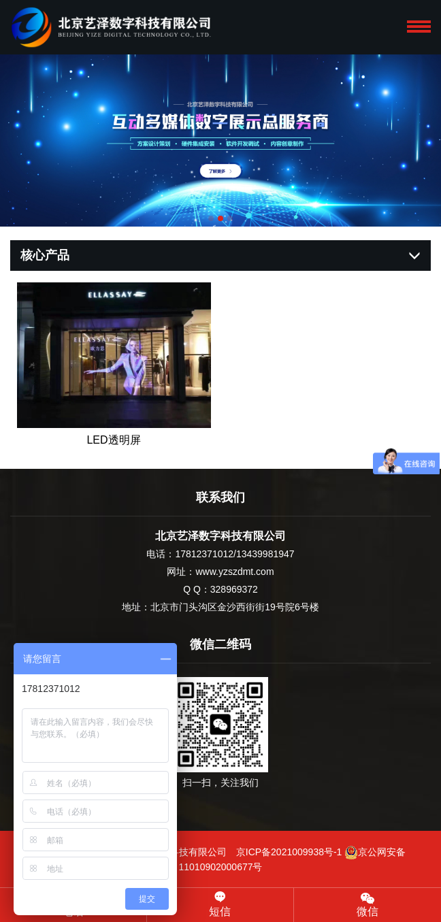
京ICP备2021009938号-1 (289, 851)
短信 (220, 904)
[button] (211, 218)
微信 (367, 904)
